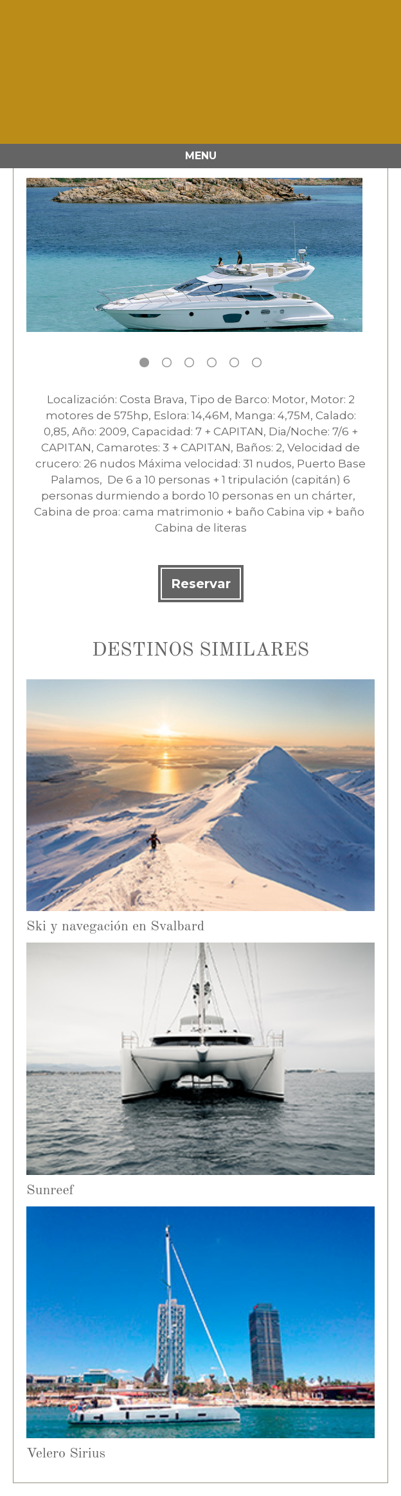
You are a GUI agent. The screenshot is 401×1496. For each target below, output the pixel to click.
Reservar (201, 583)
